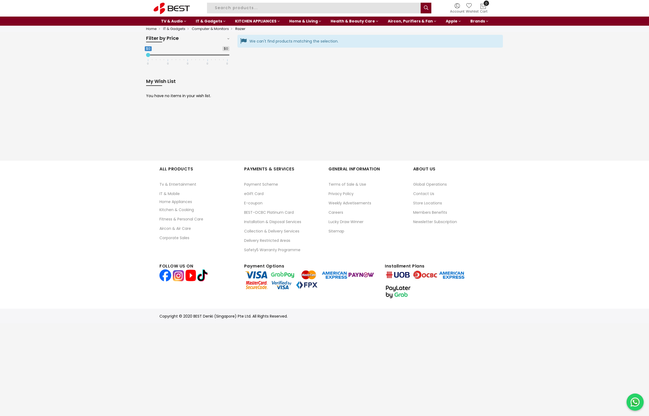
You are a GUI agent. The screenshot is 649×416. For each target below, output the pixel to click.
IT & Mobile (169, 193)
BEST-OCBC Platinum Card (269, 212)
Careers (336, 212)
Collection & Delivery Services (271, 231)
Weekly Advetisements (350, 203)
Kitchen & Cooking (176, 209)
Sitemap (336, 231)
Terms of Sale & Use (347, 184)
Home (151, 28)
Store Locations (427, 203)
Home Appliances (175, 201)
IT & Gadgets (174, 28)
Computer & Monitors (210, 28)
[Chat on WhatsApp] (635, 402)
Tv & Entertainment (177, 184)
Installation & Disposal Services (272, 221)
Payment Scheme (261, 184)
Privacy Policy (341, 193)
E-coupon (253, 203)
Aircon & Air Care (175, 228)
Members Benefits (430, 212)
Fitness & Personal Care (181, 219)
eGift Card (254, 193)
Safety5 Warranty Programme (272, 250)
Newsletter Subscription (435, 221)
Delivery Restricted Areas (267, 240)
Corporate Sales (174, 238)
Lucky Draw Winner (346, 221)
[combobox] (314, 8)
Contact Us (423, 193)
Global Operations (430, 184)
